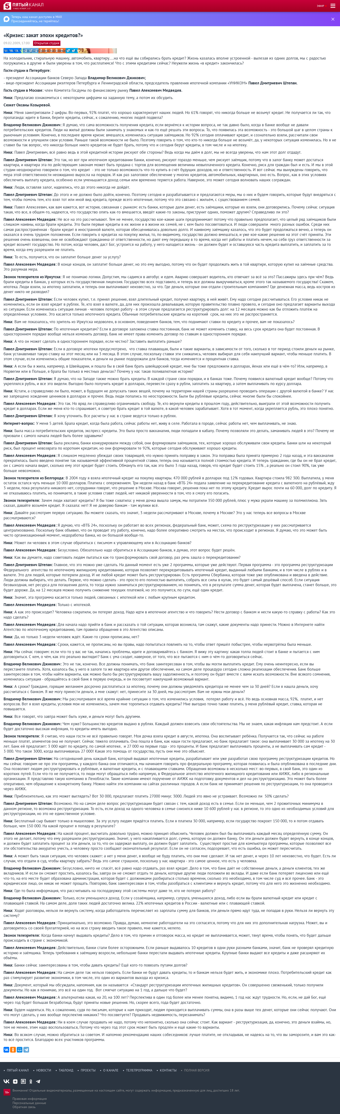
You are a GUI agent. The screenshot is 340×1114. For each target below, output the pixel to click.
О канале (111, 1070)
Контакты (168, 1070)
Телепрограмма (139, 1070)
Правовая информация (30, 1099)
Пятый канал (18, 1070)
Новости (43, 1070)
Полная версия (196, 1070)
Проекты (88, 1070)
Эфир (320, 6)
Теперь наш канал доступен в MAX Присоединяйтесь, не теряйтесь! (36, 19)
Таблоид (66, 1070)
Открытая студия (46, 43)
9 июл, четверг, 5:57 (21, 8)
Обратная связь (24, 1107)
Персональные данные (29, 1103)
